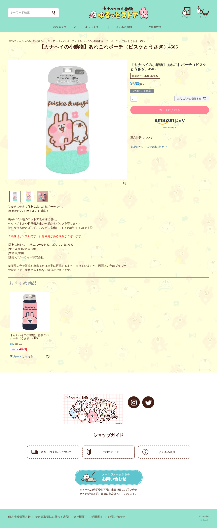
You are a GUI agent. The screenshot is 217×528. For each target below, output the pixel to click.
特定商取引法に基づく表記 (52, 516)
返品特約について (141, 137)
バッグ (61, 41)
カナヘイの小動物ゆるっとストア (37, 41)
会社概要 (79, 516)
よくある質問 (124, 27)
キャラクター (93, 27)
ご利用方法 (154, 27)
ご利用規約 (96, 516)
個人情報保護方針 (19, 516)
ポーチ (70, 41)
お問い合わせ (116, 516)
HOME (12, 41)
